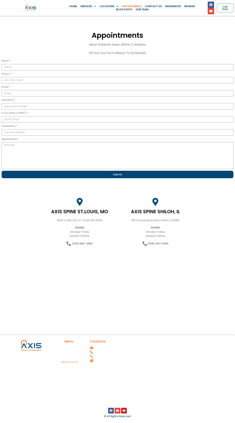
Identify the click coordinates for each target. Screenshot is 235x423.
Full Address (9, 126)
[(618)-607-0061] (167, 243)
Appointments (131, 6)
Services (88, 6)
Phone (6, 73)
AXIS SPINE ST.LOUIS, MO (57, 211)
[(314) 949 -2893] (46, 243)
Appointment (9, 139)
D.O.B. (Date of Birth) (14, 112)
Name (5, 60)
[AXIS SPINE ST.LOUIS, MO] (58, 202)
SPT (92, 374)
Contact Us (153, 6)
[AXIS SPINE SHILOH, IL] (177, 202)
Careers (95, 367)
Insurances (173, 6)
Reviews (189, 6)
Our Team (142, 9)
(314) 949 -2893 (60, 243)
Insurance (8, 99)
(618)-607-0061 (180, 243)
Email (5, 86)
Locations (109, 6)
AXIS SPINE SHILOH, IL (177, 211)
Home (73, 6)
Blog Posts (124, 9)
